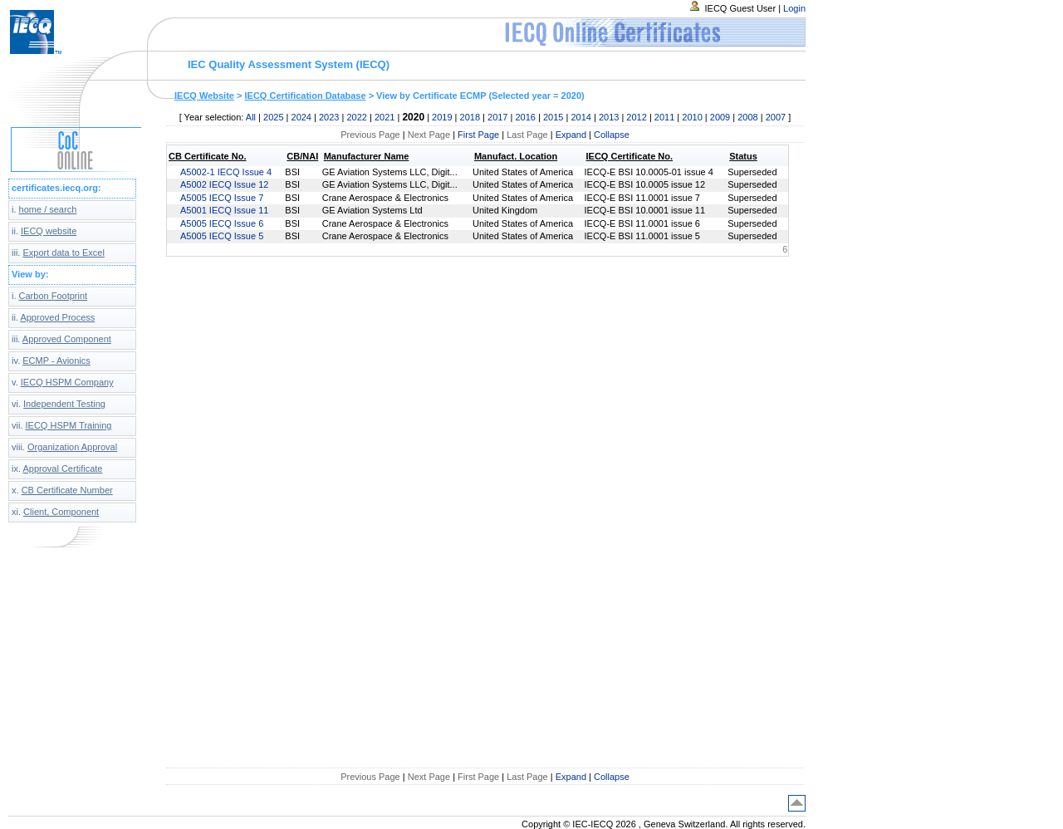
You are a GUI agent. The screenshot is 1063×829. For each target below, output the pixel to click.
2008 (747, 117)
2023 (329, 117)
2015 (553, 117)
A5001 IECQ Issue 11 (224, 210)
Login (794, 8)
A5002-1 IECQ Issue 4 (226, 172)
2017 (497, 117)
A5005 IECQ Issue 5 (221, 236)
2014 (580, 117)
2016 (525, 117)
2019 (442, 117)
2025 (273, 117)
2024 (301, 117)
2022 (356, 117)
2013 (609, 117)
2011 (664, 117)
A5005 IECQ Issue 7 (221, 198)
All (251, 117)
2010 (692, 117)
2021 (384, 117)
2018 (470, 117)
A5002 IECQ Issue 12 (224, 184)
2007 (776, 117)
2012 (636, 117)
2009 (720, 117)
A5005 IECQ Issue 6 (221, 223)
